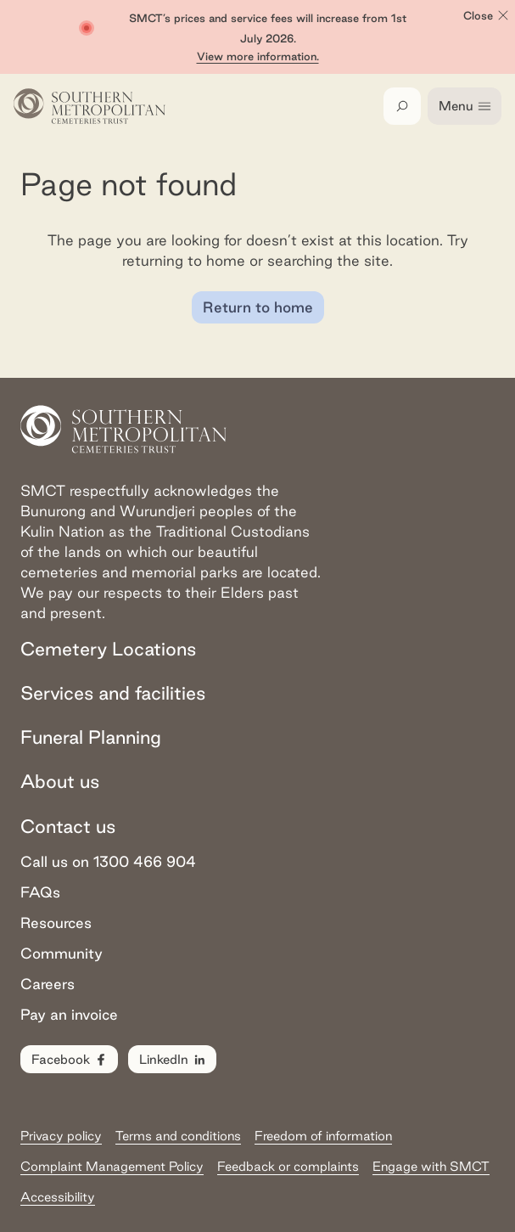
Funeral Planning (90, 737)
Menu (465, 106)
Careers (47, 984)
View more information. (258, 56)
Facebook (70, 1059)
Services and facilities (112, 693)
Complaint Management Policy (112, 1166)
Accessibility (57, 1197)
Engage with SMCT (431, 1166)
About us (59, 781)
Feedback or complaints (288, 1166)
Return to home (258, 307)
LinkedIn (173, 1059)
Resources (56, 922)
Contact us (67, 826)
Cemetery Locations (108, 649)
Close (486, 15)
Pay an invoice (69, 1014)
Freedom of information (323, 1135)
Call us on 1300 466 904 (108, 861)
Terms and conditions (178, 1135)
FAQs (40, 892)
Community (61, 953)
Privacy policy (61, 1135)
